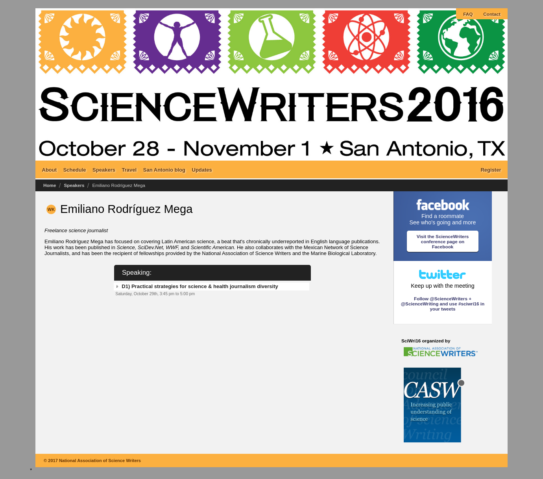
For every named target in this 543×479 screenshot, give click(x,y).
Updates (202, 169)
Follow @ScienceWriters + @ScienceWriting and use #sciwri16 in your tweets (443, 303)
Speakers (103, 169)
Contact (492, 14)
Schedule (74, 169)
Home (49, 185)
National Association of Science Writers (100, 460)
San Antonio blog (164, 169)
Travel (129, 169)
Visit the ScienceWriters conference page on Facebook (443, 241)
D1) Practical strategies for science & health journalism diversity (200, 286)
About (49, 169)
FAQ (468, 14)
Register (490, 169)
